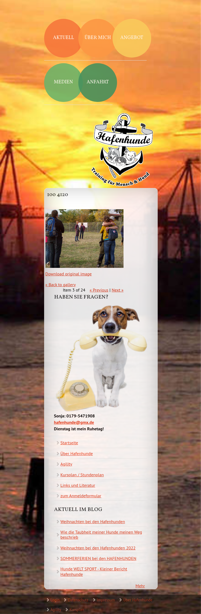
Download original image (68, 273)
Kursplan (76, 609)
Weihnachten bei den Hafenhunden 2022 (98, 548)
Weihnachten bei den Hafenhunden (93, 521)
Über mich (97, 37)
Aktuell (63, 37)
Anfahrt (98, 82)
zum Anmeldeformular (81, 495)
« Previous (99, 290)
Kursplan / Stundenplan (82, 474)
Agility (66, 464)
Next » (118, 290)
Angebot (131, 37)
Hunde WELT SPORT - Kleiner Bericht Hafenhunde (94, 571)
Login (55, 599)
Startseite (69, 442)
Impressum (106, 599)
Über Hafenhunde (77, 453)
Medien (63, 82)
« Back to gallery (60, 284)
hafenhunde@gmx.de (74, 422)
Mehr (140, 585)
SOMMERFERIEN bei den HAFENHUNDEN (98, 558)
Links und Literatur (78, 485)
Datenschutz (78, 599)
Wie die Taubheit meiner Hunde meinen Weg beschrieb (101, 534)
